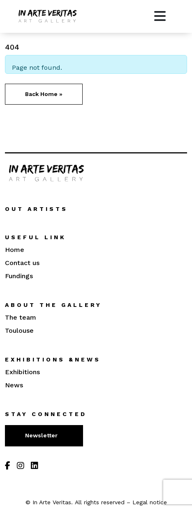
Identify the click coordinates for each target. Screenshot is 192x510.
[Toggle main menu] (160, 16)
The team (20, 317)
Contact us (22, 263)
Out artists (36, 209)
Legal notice (149, 502)
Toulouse (19, 330)
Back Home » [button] (43, 94)
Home (14, 250)
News (14, 385)
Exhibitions (22, 372)
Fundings (19, 276)
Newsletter (42, 435)
